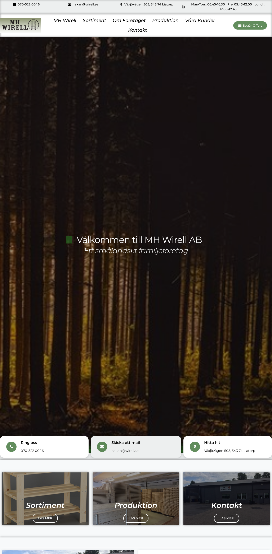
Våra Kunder (200, 20)
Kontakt (137, 30)
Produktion (165, 20)
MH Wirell (64, 20)
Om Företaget (129, 20)
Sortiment (94, 20)
